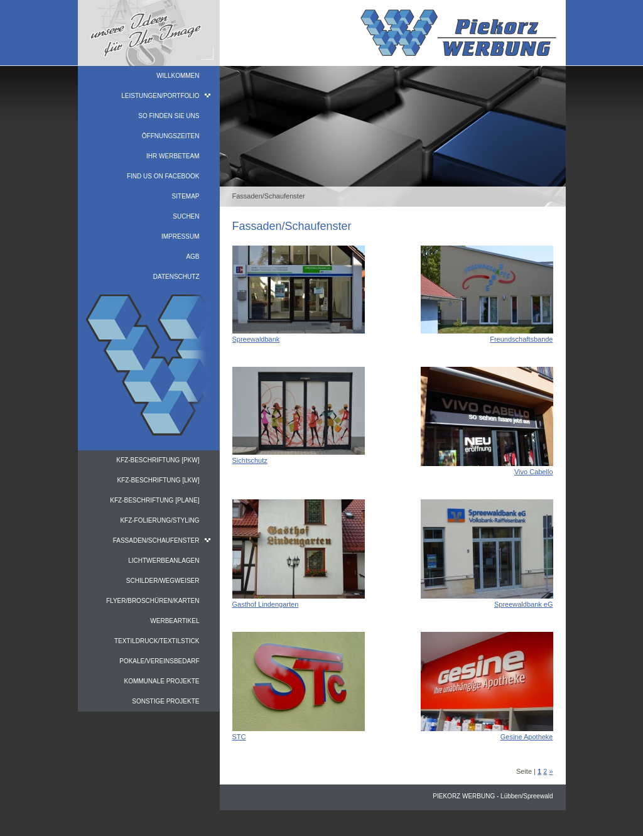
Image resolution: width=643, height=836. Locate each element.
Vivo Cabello (533, 471)
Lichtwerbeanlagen (163, 560)
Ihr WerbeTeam (172, 156)
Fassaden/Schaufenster (156, 540)
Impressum (180, 236)
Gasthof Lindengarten (265, 604)
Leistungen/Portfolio (160, 95)
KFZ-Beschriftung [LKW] (158, 480)
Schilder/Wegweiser (163, 580)
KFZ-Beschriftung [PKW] (157, 460)
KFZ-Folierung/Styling (159, 520)
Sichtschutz (249, 460)
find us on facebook (163, 176)
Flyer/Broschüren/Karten (153, 600)
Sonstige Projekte (165, 701)
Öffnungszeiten (171, 136)
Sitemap (186, 196)
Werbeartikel (174, 620)
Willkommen (177, 75)
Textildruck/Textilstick (157, 641)
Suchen (186, 216)
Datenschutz (176, 276)
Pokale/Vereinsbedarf (159, 661)
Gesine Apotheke (526, 737)
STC (239, 737)
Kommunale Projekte (161, 681)
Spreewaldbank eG (523, 604)
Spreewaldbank (256, 339)
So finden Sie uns (168, 115)
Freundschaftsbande (521, 339)
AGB (192, 256)
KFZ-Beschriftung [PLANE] (154, 500)
